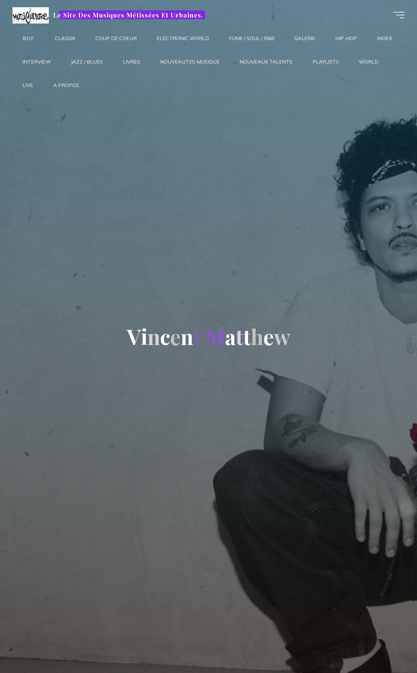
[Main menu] (398, 15)
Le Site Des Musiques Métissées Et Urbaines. (128, 14)
